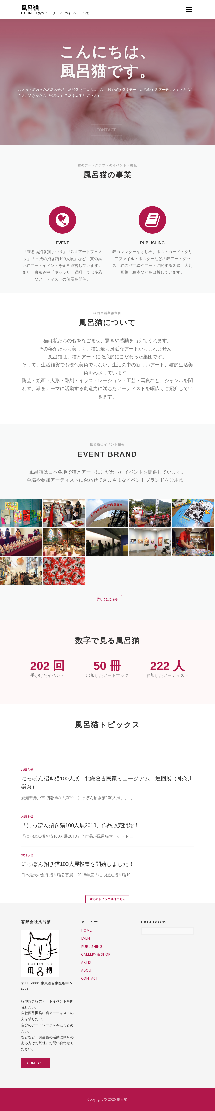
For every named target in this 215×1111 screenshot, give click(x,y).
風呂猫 (30, 7)
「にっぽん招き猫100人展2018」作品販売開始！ (80, 899)
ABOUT (87, 970)
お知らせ (27, 842)
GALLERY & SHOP (95, 954)
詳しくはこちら (107, 599)
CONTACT (89, 978)
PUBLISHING (152, 285)
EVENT (62, 285)
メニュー (189, 9)
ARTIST (87, 962)
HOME (86, 930)
